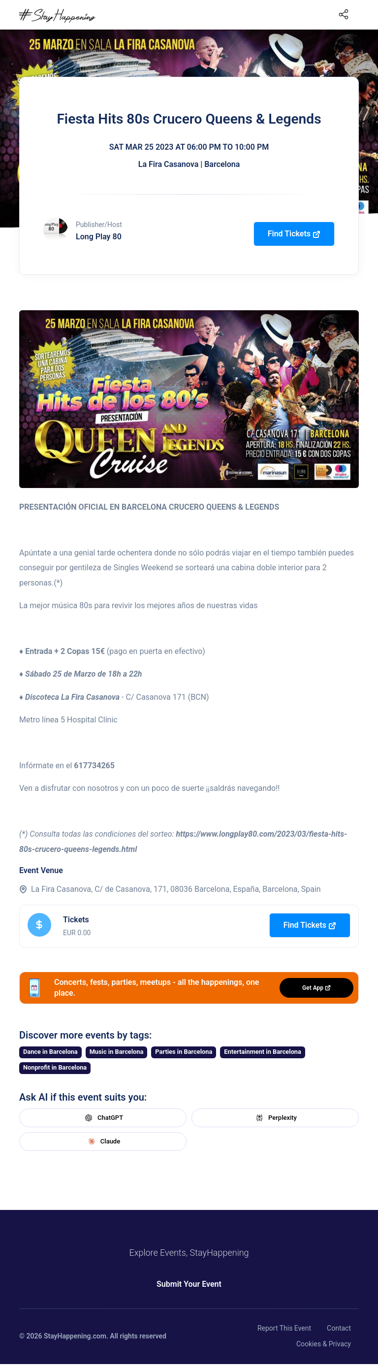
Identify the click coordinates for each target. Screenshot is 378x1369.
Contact (339, 1328)
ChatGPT (103, 1118)
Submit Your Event (189, 1284)
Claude (103, 1141)
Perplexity (275, 1118)
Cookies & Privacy (323, 1344)
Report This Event (284, 1328)
